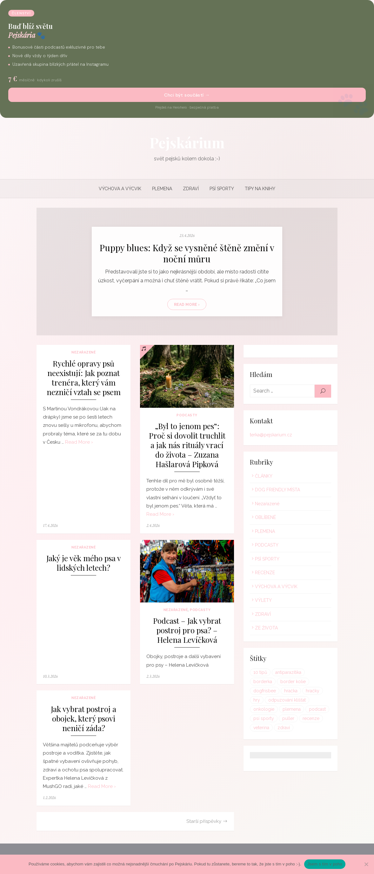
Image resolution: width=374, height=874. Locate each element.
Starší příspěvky (204, 825)
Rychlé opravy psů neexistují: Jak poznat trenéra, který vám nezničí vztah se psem (82, 379)
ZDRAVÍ (191, 188)
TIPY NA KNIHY (260, 188)
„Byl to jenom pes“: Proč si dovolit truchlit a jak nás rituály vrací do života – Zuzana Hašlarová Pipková (187, 448)
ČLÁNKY (264, 477)
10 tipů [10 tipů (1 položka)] (261, 673)
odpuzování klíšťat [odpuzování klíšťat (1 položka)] (272, 701)
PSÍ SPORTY (222, 188)
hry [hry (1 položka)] (300, 692)
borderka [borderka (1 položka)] (319, 673)
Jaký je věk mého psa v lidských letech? (82, 565)
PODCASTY (187, 418)
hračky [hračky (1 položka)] (282, 692)
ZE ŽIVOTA (267, 629)
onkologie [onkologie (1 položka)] (310, 701)
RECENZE (266, 574)
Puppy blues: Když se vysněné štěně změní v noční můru (187, 254)
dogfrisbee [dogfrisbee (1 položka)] (299, 683)
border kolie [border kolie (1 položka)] (266, 683)
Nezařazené (82, 354)
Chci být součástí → (187, 95)
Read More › (187, 305)
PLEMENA (162, 188)
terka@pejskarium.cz (271, 436)
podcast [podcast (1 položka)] (288, 710)
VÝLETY (264, 602)
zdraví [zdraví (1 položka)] (260, 729)
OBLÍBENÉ (266, 519)
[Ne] (366, 864)
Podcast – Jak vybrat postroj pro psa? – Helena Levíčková (187, 634)
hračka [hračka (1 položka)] (260, 692)
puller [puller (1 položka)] (260, 720)
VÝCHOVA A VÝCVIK (120, 188)
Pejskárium (187, 142)
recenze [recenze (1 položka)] (282, 720)
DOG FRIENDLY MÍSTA (278, 491)
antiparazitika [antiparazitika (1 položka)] (289, 673)
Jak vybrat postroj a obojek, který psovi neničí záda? (82, 722)
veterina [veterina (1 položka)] (307, 720)
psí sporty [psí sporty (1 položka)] (315, 710)
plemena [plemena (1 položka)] (263, 710)
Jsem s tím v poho (324, 864)
